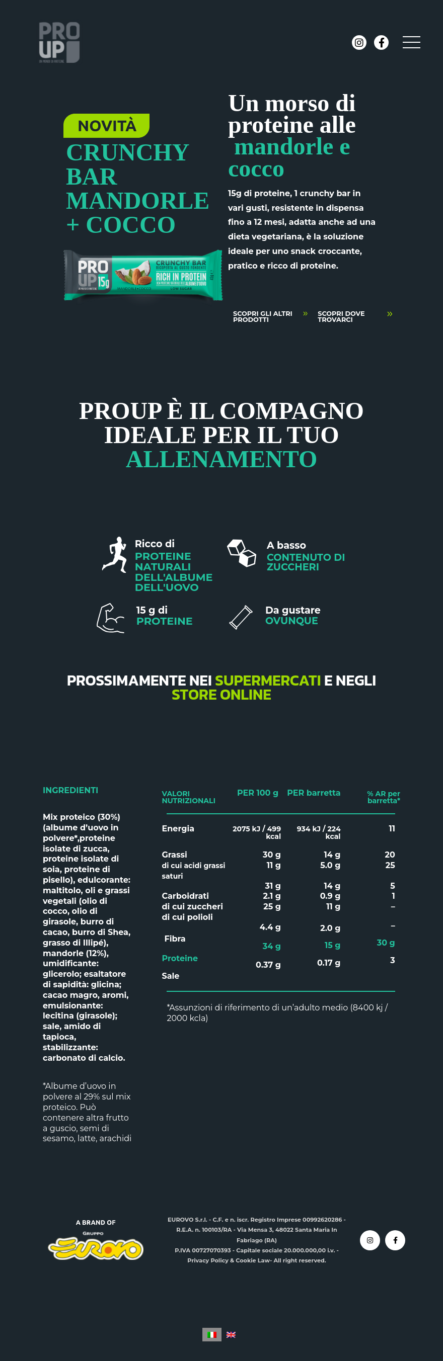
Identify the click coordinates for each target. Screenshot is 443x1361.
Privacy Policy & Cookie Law (228, 1260)
